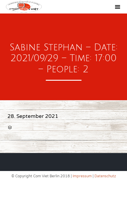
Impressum (82, 176)
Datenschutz (105, 176)
